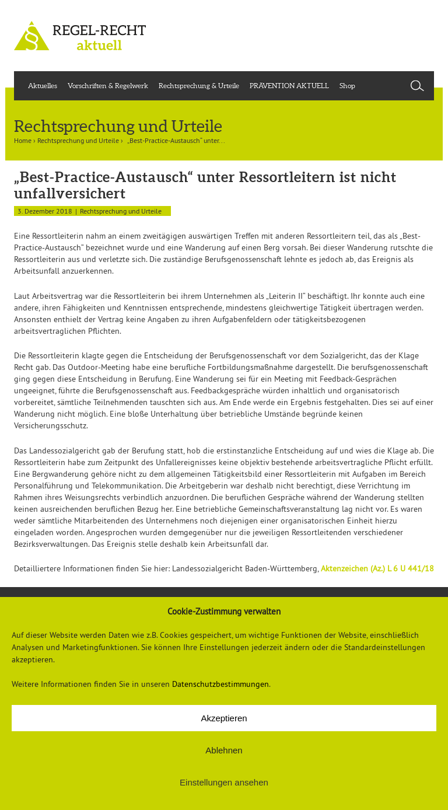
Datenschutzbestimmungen (220, 684)
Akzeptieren (224, 718)
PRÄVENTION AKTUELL (289, 85)
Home (23, 140)
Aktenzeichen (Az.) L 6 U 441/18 (377, 568)
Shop (347, 85)
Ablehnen (223, 750)
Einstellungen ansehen (224, 782)
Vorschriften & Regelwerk (108, 85)
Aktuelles (42, 85)
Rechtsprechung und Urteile (78, 140)
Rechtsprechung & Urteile (199, 85)
